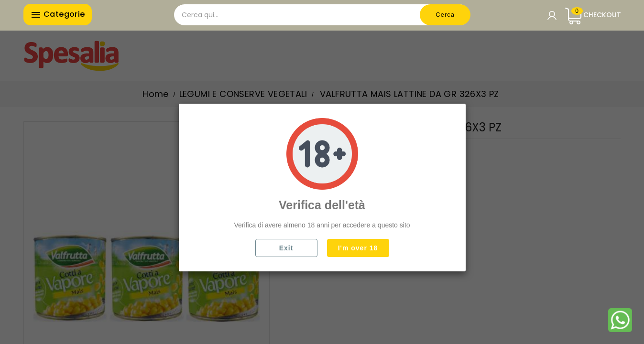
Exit (286, 248)
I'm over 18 (358, 248)
